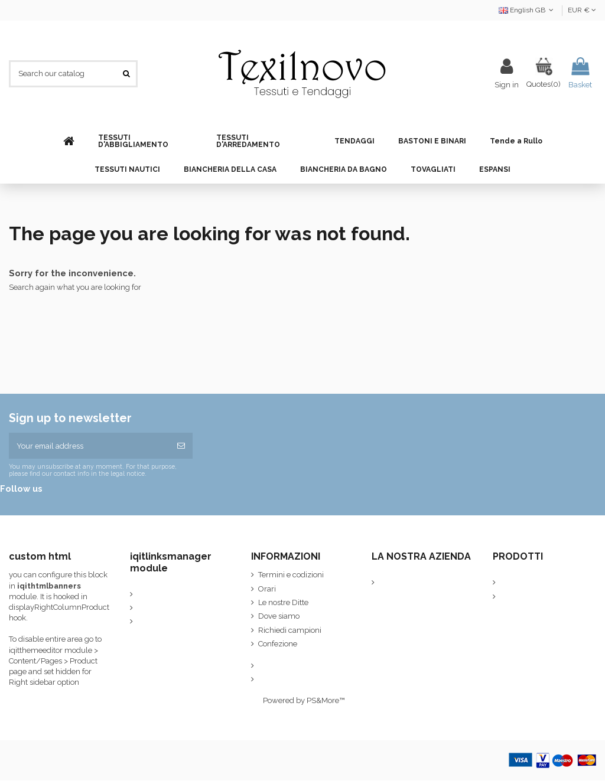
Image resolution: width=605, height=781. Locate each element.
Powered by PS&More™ (303, 701)
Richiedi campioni (289, 630)
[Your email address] (89, 446)
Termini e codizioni (291, 575)
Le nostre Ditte (283, 603)
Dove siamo (279, 616)
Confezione (277, 644)
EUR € (582, 10)
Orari (267, 589)
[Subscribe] (181, 446)
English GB (527, 10)
